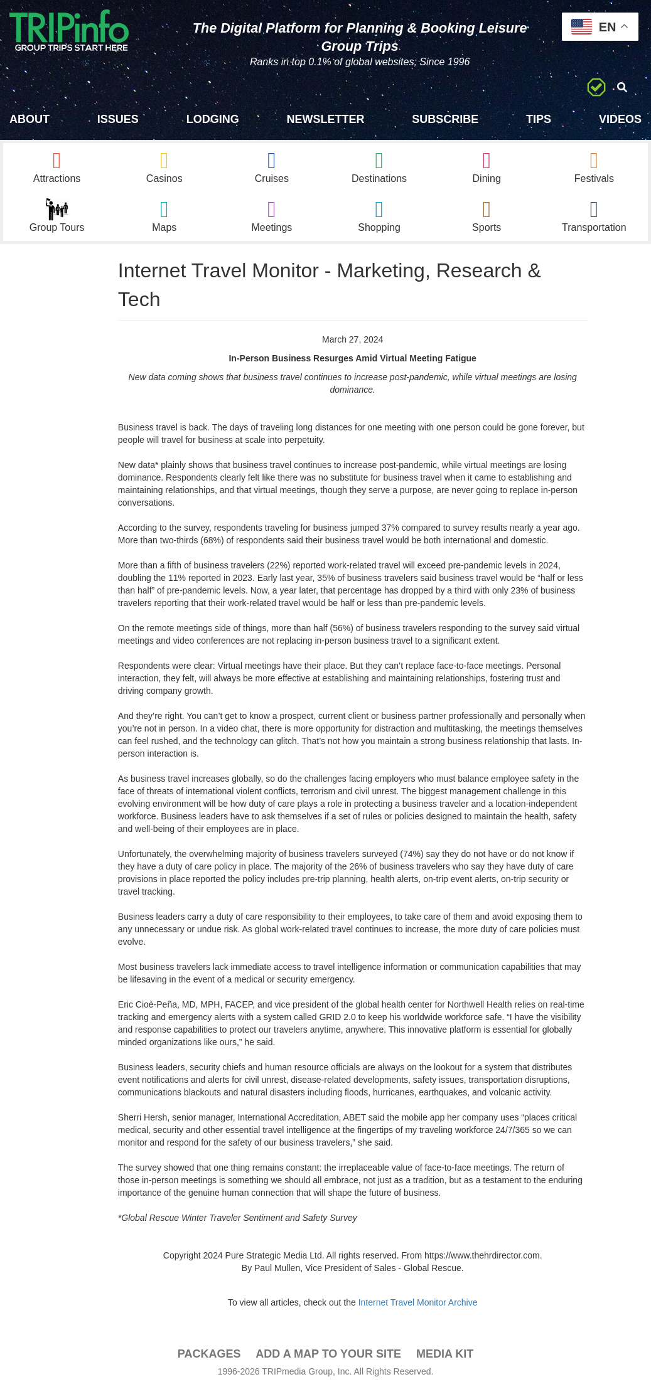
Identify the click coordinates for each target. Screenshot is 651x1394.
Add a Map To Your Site (328, 1357)
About (29, 119)
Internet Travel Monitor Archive (418, 1306)
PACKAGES (209, 1357)
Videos (620, 119)
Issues (118, 119)
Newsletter (325, 119)
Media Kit (444, 1357)
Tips (538, 119)
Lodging (212, 119)
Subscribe (445, 119)
